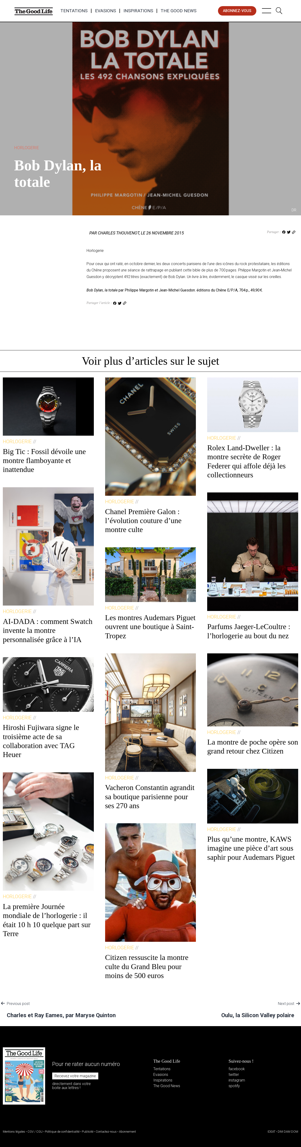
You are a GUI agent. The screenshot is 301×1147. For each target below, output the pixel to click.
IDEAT (271, 1131)
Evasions (105, 11)
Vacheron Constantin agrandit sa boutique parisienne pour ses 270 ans (149, 796)
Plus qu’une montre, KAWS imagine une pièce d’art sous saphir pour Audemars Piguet (251, 848)
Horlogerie (26, 147)
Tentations (73, 11)
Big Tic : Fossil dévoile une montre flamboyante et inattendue (44, 460)
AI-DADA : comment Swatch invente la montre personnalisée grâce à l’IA (47, 630)
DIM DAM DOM (288, 1131)
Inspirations (138, 11)
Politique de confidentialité (62, 1131)
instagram (237, 1080)
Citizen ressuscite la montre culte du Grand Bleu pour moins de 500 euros (147, 966)
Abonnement (127, 1131)
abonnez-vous (237, 10)
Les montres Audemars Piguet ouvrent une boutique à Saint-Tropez (150, 626)
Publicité (87, 1131)
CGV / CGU (35, 1131)
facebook (237, 1069)
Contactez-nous (106, 1131)
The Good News (178, 11)
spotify (234, 1086)
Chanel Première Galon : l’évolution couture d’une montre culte (143, 520)
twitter (234, 1074)
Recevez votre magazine (75, 1076)
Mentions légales (14, 1131)
